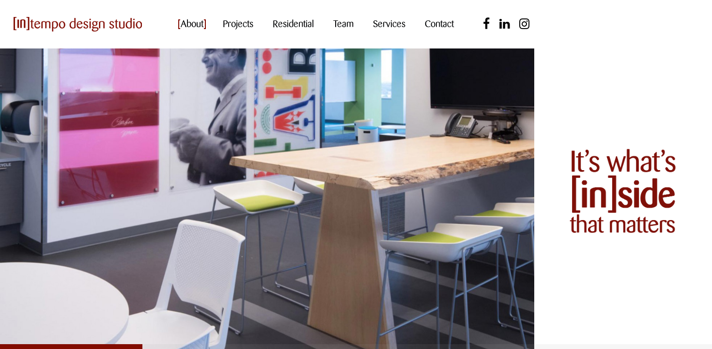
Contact (439, 24)
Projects (238, 24)
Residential (293, 24)
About (192, 24)
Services (389, 24)
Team (343, 24)
